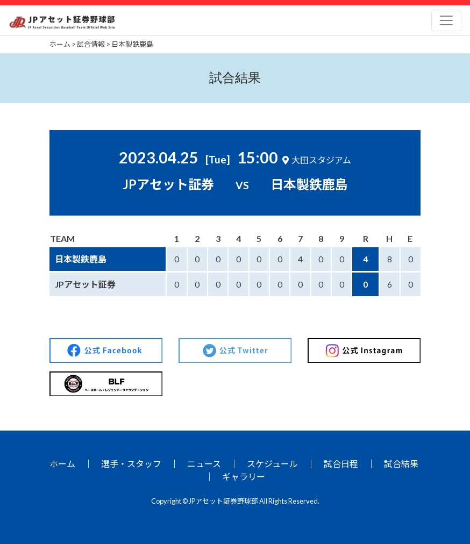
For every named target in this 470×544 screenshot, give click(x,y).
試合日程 (341, 464)
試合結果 (401, 464)
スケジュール (272, 464)
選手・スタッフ (131, 464)
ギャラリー (243, 476)
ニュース (204, 464)
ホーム (62, 464)
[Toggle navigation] (446, 20)
